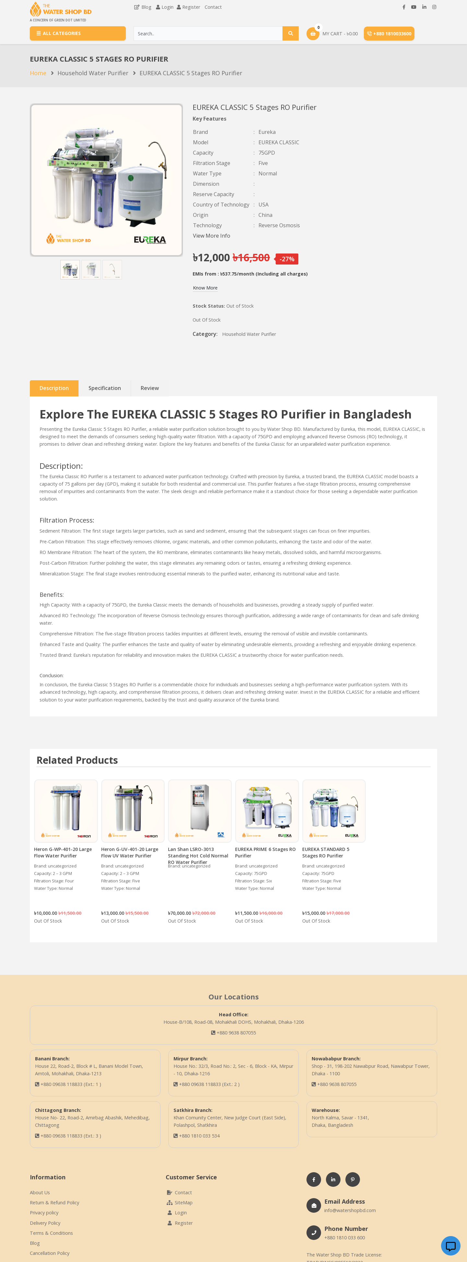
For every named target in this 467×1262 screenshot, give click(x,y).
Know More (205, 288)
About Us (40, 1192)
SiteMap (179, 1202)
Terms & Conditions (51, 1233)
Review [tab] (150, 388)
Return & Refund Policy (54, 1202)
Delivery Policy (45, 1223)
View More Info (211, 235)
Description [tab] (54, 388)
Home (38, 73)
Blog (142, 7)
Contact (213, 7)
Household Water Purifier (92, 73)
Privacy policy (44, 1212)
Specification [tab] (105, 388)
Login (168, 7)
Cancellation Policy (49, 1253)
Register (191, 7)
